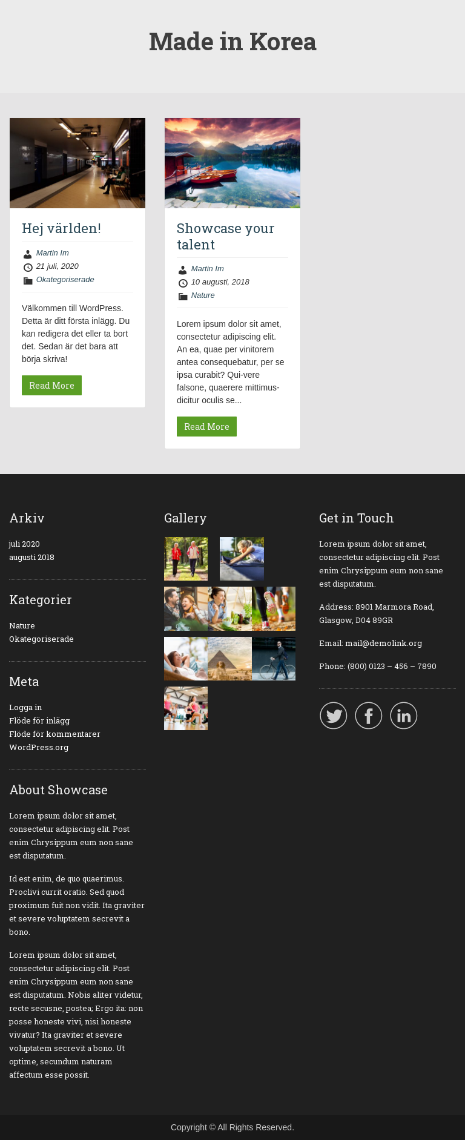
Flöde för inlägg (39, 720)
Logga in (25, 707)
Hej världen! (61, 228)
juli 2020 (24, 543)
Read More (51, 385)
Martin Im (52, 252)
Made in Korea (233, 41)
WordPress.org (38, 747)
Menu (22, 20)
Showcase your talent (226, 235)
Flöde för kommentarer (55, 733)
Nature (203, 295)
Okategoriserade (65, 279)
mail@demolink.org (383, 643)
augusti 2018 (31, 557)
